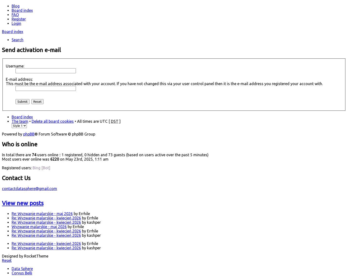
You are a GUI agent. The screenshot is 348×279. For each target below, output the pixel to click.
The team (20, 121)
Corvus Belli (22, 273)
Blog (16, 6)
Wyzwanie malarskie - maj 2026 (39, 227)
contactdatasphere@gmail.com (29, 188)
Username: (15, 66)
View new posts (23, 203)
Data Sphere (22, 268)
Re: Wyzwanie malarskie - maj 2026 (42, 213)
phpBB (29, 134)
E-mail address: (19, 79)
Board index (12, 31)
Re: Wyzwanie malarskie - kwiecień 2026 (46, 218)
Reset (7, 260)
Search (17, 40)
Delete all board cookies (53, 121)
